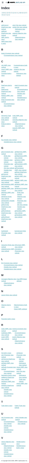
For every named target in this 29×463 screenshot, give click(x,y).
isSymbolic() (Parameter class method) (19, 251)
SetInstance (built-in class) (8, 375)
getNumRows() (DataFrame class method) (6, 219)
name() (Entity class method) (9, 295)
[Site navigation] (2, 2)
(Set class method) (9, 168)
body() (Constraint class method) (10, 53)
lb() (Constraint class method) (9, 263)
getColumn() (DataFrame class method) (6, 176)
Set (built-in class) (6, 353)
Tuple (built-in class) (6, 405)
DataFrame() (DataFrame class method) (6, 91)
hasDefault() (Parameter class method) (6, 233)
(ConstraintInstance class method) (13, 55)
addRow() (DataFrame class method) (6, 33)
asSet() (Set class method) (20, 27)
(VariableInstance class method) (12, 142)
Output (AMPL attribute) (20, 309)
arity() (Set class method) (19, 25)
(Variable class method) (10, 267)
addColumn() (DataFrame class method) (6, 27)
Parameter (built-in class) (8, 319)
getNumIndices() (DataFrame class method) (6, 213)
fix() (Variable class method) (9, 139)
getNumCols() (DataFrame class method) (6, 207)
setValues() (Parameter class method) (21, 355)
